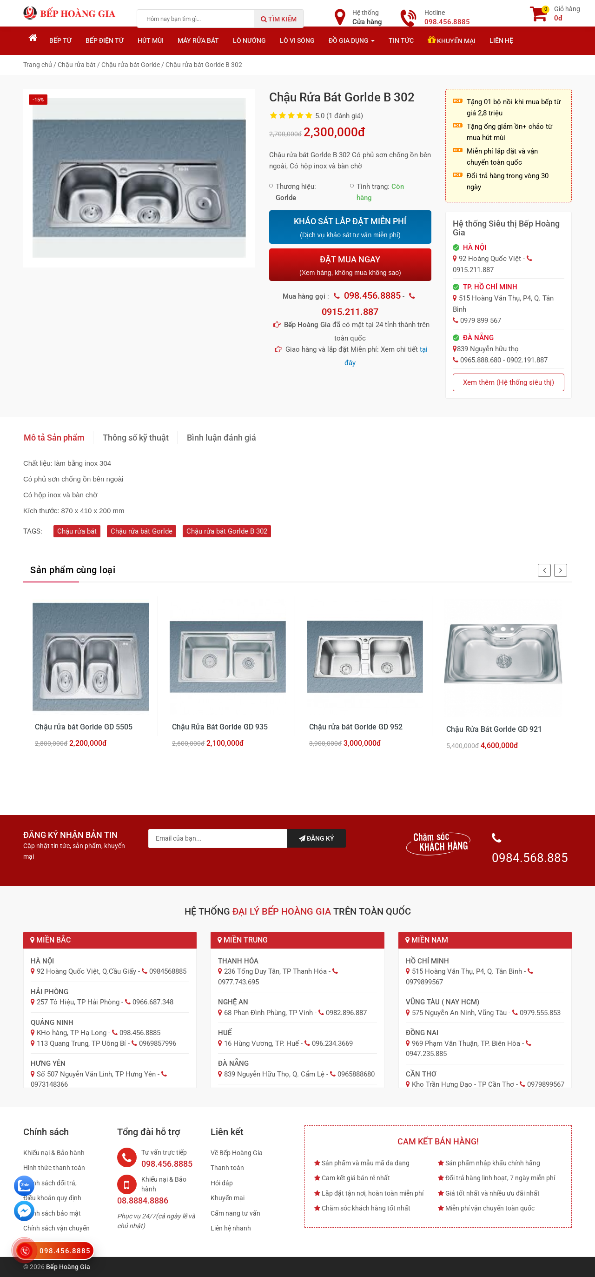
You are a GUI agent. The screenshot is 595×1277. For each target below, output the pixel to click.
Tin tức (401, 40)
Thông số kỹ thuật (136, 437)
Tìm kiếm (279, 19)
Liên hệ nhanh (231, 1228)
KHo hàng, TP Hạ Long (71, 1033)
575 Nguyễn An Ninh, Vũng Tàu (459, 1013)
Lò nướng (249, 40)
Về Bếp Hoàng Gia (237, 1153)
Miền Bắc (50, 940)
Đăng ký (316, 838)
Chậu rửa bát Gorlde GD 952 (356, 726)
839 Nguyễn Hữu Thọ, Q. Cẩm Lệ (274, 1074)
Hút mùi (151, 40)
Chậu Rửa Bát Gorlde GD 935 (220, 726)
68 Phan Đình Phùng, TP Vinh (268, 1013)
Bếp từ (60, 40)
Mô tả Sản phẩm (54, 437)
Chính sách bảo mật (52, 1213)
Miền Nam (426, 940)
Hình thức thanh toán (54, 1167)
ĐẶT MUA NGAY (350, 265)
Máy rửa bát (198, 40)
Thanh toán (227, 1167)
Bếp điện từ (105, 40)
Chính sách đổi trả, (50, 1183)
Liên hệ (501, 40)
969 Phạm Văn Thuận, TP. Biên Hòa (466, 1043)
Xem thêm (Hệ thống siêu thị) (508, 382)
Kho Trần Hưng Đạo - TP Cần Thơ (463, 1084)
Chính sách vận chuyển (56, 1228)
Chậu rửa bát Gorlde (141, 531)
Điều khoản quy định (52, 1198)
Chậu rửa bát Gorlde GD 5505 (83, 726)
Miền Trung (243, 940)
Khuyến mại (452, 40)
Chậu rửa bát (77, 531)
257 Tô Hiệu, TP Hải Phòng (78, 1002)
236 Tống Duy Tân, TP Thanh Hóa (275, 971)
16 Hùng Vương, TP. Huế (261, 1043)
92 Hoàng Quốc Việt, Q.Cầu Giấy (86, 971)
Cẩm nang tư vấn (235, 1213)
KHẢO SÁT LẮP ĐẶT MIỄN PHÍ (350, 228)
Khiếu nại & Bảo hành (54, 1153)
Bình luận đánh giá (221, 437)
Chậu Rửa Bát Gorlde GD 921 (494, 729)
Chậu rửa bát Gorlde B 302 (226, 531)
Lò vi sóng (297, 40)
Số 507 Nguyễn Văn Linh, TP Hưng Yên (96, 1074)
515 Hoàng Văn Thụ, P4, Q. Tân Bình (467, 971)
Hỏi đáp (222, 1183)
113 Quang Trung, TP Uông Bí (81, 1043)
